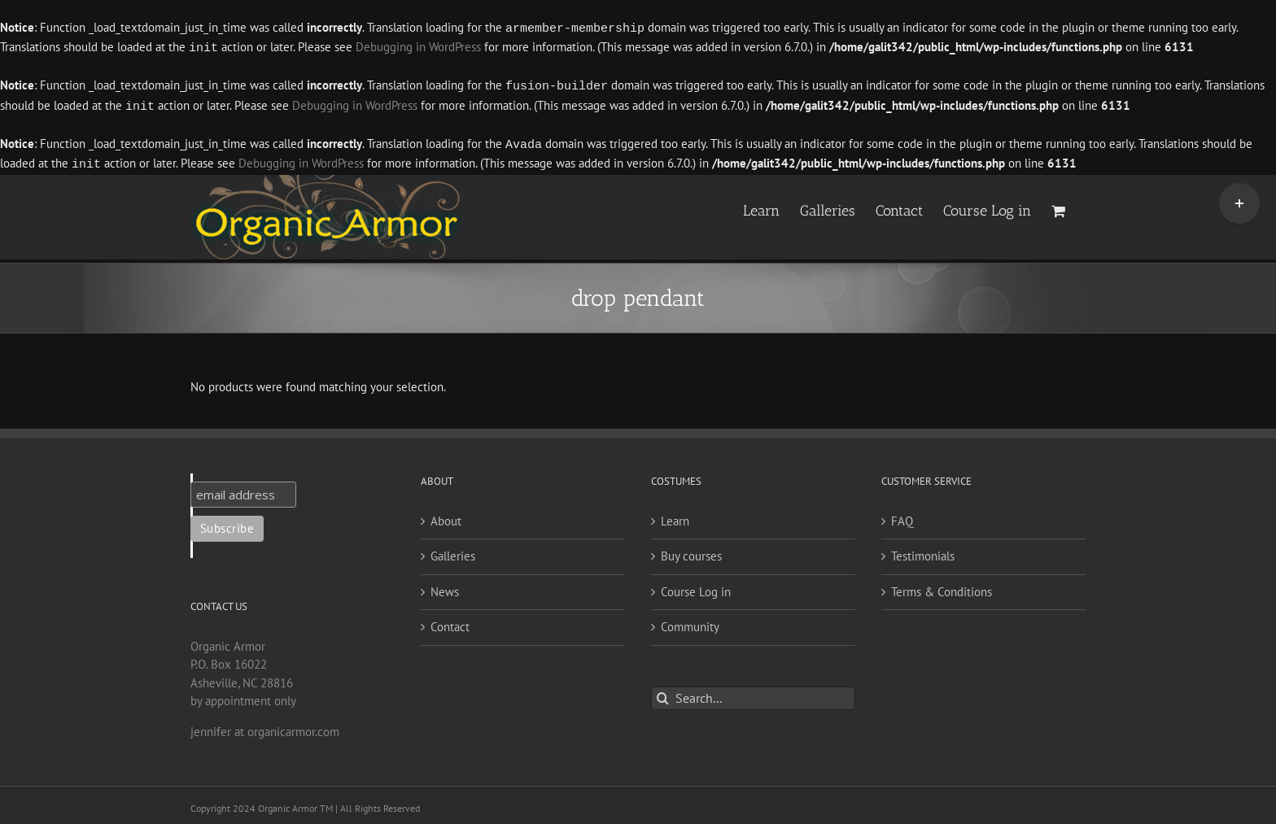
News (444, 587)
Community (690, 622)
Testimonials (923, 551)
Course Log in (696, 587)
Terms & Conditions (941, 587)
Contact (450, 622)
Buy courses (691, 551)
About (445, 516)
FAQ (902, 516)
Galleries (452, 551)
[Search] (663, 693)
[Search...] (753, 693)
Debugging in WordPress (418, 46)
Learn (675, 516)
